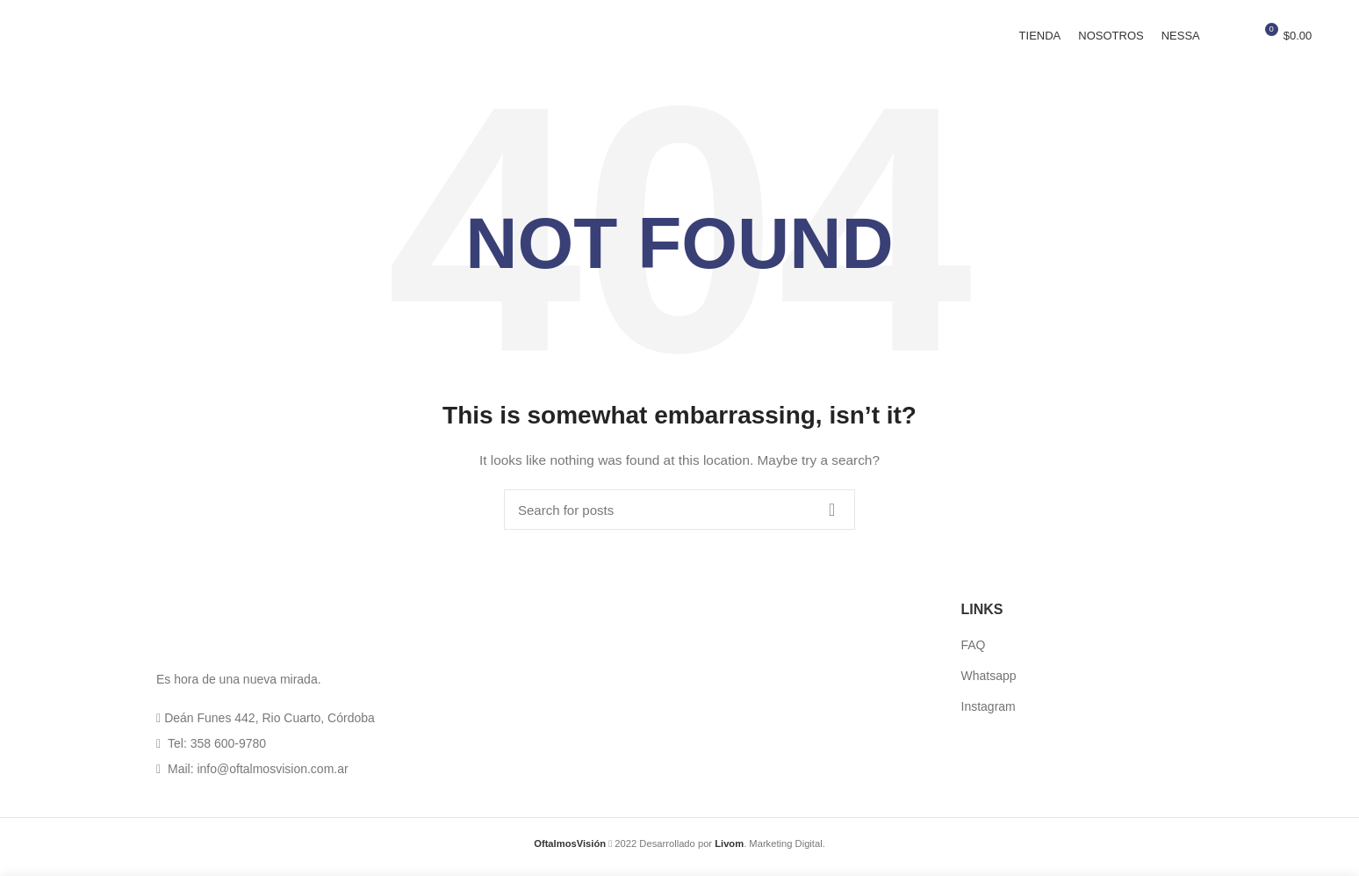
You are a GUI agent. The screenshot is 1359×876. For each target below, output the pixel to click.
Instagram (988, 713)
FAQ (973, 653)
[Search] (679, 517)
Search (831, 517)
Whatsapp (989, 684)
